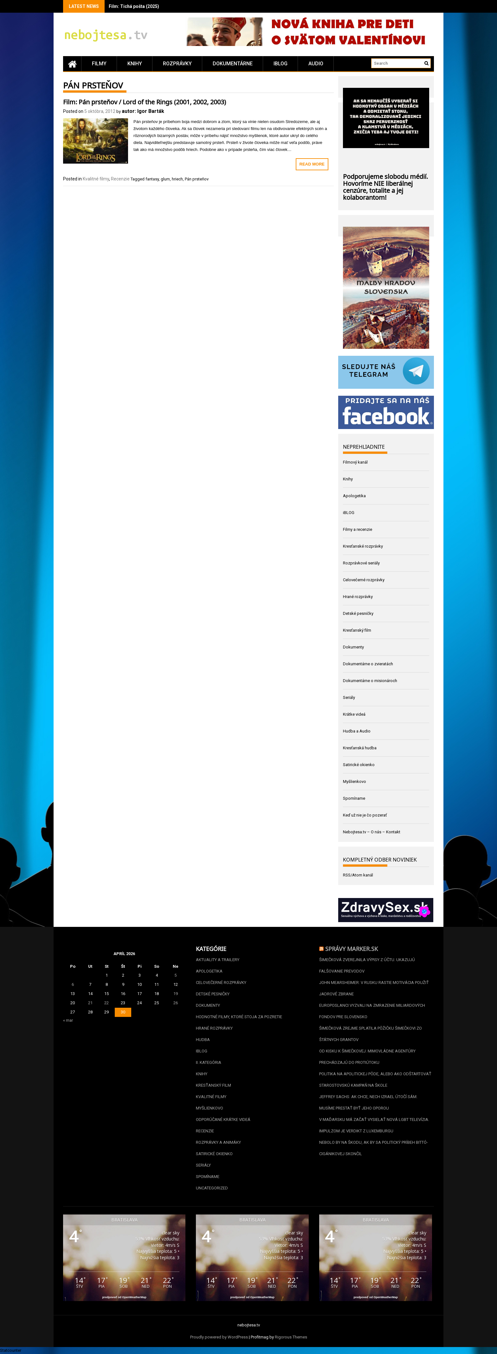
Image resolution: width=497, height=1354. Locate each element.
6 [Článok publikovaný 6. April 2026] (73, 984)
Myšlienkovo (354, 781)
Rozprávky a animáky (218, 1142)
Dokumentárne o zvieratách (368, 663)
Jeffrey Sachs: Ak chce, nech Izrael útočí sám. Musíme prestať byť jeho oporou (368, 1102)
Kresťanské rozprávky (363, 546)
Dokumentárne (233, 64)
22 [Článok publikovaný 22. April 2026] (106, 1002)
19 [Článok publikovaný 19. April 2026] (175, 993)
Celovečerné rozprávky (363, 579)
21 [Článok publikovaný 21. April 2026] (90, 1002)
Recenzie (120, 178)
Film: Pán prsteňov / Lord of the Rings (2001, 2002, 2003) (144, 101)
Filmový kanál (355, 462)
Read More (312, 164)
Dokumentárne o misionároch (370, 680)
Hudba (203, 1039)
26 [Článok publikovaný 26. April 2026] (175, 1002)
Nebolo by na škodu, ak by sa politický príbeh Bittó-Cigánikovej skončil (373, 1148)
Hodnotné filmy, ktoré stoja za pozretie (239, 1016)
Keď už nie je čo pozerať (365, 815)
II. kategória (208, 1062)
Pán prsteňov (197, 179)
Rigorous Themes (291, 1337)
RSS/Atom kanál (358, 875)
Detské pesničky (358, 613)
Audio (315, 64)
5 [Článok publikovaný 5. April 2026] (175, 975)
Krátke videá (354, 714)
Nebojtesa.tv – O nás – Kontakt (371, 832)
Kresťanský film (357, 630)
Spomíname (354, 798)
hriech (177, 179)
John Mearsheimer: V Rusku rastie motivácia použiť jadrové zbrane (374, 988)
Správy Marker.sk (351, 948)
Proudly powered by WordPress (219, 1337)
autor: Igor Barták (143, 111)
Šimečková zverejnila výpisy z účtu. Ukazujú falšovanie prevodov (367, 965)
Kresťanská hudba (360, 747)
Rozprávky (177, 64)
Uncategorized (212, 1188)
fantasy (152, 179)
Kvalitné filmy (96, 178)
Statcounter (10, 1350)
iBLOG (280, 64)
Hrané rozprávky (358, 596)
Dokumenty (353, 647)
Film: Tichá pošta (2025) (134, 6)
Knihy (134, 64)
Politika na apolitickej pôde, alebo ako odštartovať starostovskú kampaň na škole (375, 1079)
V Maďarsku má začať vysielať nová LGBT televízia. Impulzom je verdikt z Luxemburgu (374, 1125)
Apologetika (354, 495)
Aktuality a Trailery (217, 959)
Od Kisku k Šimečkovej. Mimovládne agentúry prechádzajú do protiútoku (367, 1057)
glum (165, 179)
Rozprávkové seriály (361, 563)
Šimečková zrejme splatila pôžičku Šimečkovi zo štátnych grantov (370, 1034)
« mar (68, 1020)
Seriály (349, 697)
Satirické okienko (359, 764)
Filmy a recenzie (357, 529)
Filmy (99, 64)
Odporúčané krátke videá (223, 1119)
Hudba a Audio (357, 731)
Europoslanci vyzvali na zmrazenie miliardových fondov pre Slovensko (372, 1011)
